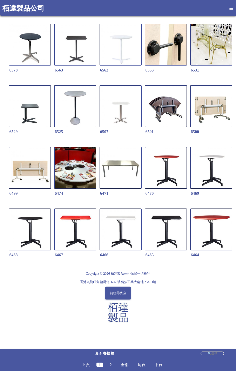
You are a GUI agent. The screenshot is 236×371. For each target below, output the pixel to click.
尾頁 (142, 365)
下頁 (158, 365)
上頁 (86, 365)
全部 (125, 365)
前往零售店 (118, 293)
